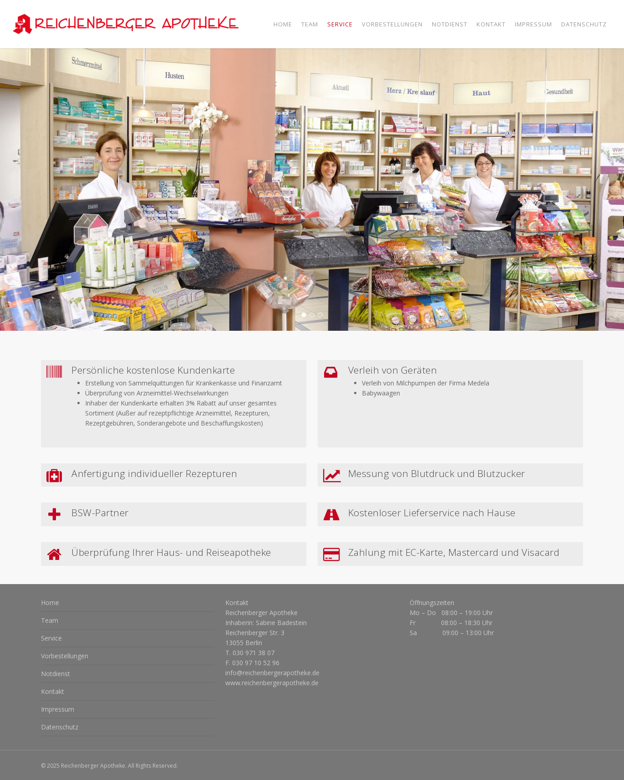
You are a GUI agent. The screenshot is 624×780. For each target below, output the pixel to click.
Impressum (57, 709)
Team (49, 620)
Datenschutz (59, 727)
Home (50, 602)
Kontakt (52, 691)
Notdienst (55, 673)
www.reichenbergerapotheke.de (272, 682)
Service (51, 638)
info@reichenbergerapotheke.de (272, 672)
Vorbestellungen (64, 656)
